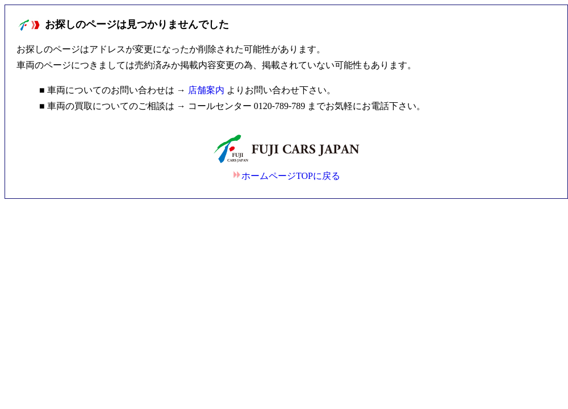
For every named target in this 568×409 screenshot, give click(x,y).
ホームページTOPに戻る (286, 176)
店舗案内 (206, 90)
